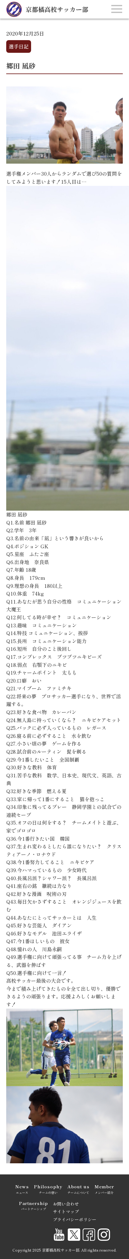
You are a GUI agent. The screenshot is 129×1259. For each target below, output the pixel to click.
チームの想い (48, 1188)
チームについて (78, 1188)
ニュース (22, 1188)
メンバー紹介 (104, 1188)
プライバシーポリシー (74, 1219)
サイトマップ (66, 1211)
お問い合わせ (66, 1204)
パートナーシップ (33, 1205)
